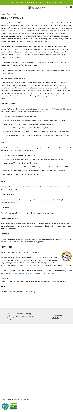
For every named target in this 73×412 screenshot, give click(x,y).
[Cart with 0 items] (70, 8)
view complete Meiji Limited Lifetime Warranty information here (31, 273)
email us (23, 28)
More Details (55, 318)
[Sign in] (66, 8)
